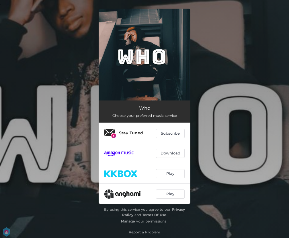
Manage (128, 221)
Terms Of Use (154, 215)
